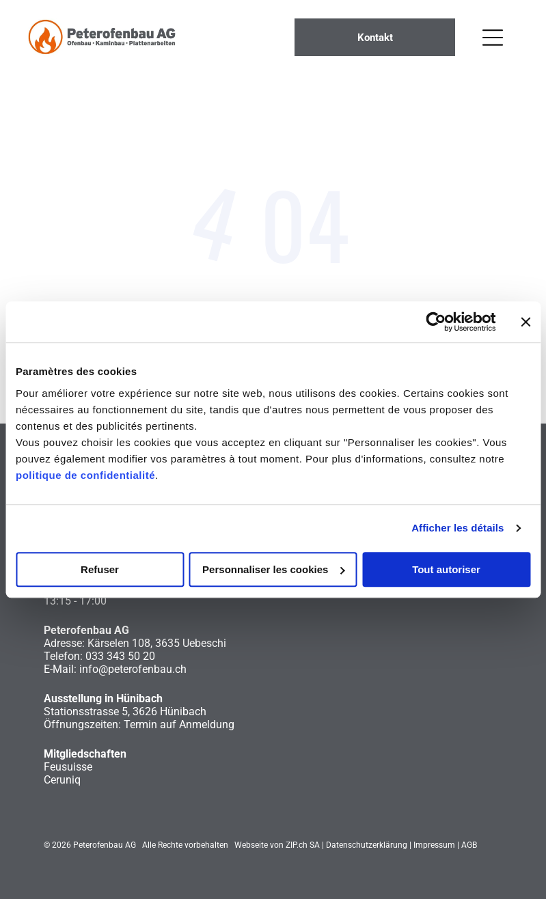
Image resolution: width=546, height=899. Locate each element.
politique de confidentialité (85, 475)
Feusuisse (68, 766)
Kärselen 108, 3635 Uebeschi (156, 643)
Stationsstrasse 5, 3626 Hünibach (125, 711)
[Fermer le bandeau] (525, 322)
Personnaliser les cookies (273, 569)
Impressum (434, 845)
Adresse (63, 643)
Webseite (251, 845)
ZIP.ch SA (303, 845)
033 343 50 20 (120, 656)
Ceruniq (62, 779)
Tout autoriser (446, 569)
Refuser (100, 569)
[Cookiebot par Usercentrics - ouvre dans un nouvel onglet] (435, 322)
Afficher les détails (457, 528)
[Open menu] (492, 37)
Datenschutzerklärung (366, 845)
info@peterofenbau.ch (133, 669)
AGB (469, 845)
